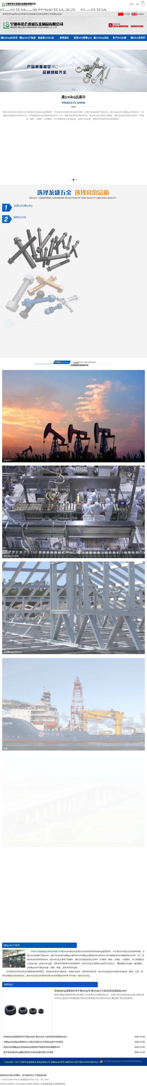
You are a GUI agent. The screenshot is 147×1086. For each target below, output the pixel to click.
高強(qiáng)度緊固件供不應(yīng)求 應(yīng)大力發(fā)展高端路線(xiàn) (91, 990)
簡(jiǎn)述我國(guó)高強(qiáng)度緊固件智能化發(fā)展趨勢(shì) (32, 1047)
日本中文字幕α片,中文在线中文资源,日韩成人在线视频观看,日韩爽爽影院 (32, 1084)
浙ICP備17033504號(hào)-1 (87, 1062)
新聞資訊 (64, 38)
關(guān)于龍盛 (28, 38)
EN (137, 4)
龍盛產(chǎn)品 (46, 38)
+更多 (140, 945)
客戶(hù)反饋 (119, 38)
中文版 (127, 14)
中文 (131, 4)
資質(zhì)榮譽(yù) (83, 38)
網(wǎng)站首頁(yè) (9, 39)
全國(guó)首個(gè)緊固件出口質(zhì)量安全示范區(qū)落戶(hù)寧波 (34, 1042)
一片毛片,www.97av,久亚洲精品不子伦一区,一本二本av (24, 1079)
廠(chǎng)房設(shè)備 (101, 39)
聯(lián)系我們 (137, 38)
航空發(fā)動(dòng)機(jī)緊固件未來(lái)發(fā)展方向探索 (29, 1052)
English (141, 14)
